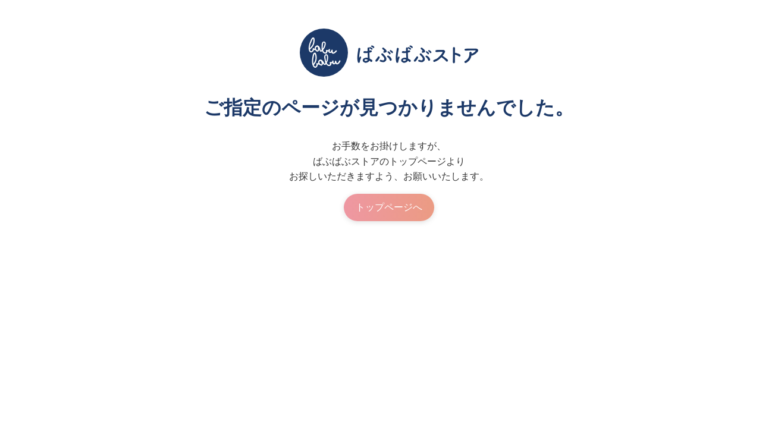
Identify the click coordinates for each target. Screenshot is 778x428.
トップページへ (389, 207)
